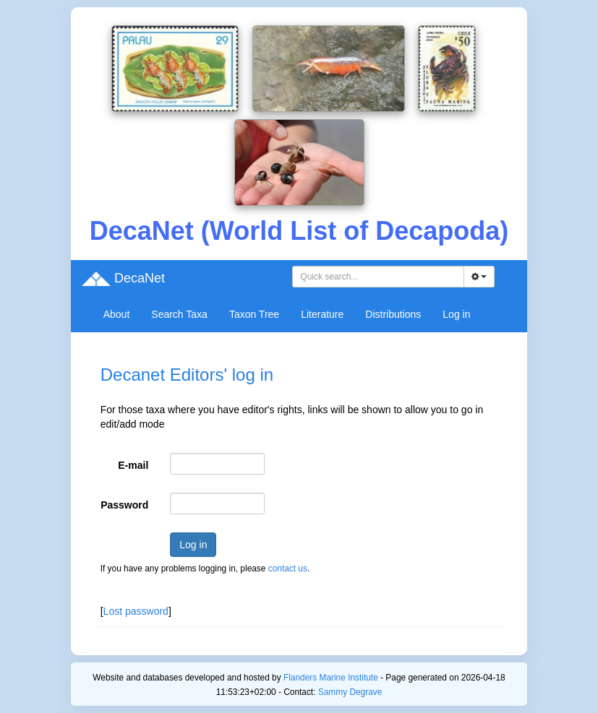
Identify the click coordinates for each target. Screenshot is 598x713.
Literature (322, 314)
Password (124, 505)
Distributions (393, 314)
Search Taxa (179, 314)
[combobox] (378, 277)
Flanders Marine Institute (330, 678)
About (116, 314)
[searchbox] (380, 277)
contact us (287, 568)
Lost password (135, 611)
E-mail (133, 465)
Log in (456, 314)
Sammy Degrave (350, 692)
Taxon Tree (254, 314)
